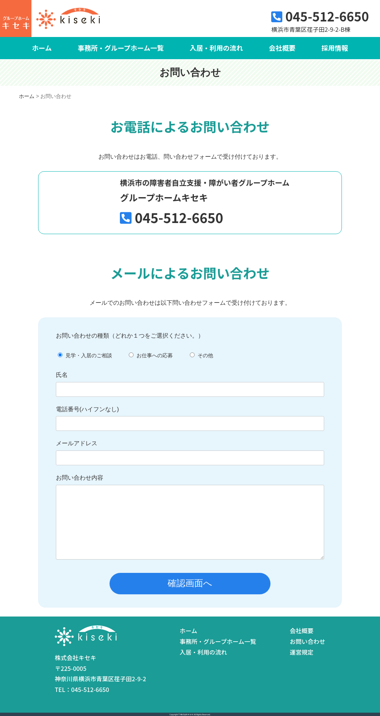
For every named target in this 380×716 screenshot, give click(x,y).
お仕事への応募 (155, 355)
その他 (205, 355)
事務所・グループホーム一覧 (121, 48)
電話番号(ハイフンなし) (87, 409)
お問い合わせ (307, 641)
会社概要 (282, 48)
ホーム (41, 48)
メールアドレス (76, 443)
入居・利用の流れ (216, 48)
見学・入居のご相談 (88, 355)
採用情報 (335, 48)
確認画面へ (190, 583)
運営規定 (301, 652)
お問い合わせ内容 (79, 477)
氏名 (62, 375)
